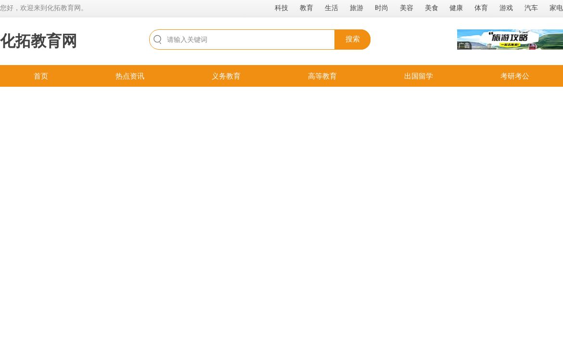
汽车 (531, 8)
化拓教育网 (38, 41)
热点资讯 (129, 76)
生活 (331, 8)
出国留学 (418, 76)
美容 (406, 8)
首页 (41, 76)
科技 (281, 8)
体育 (481, 8)
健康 (456, 8)
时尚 (381, 8)
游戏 (506, 8)
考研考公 (514, 76)
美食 (431, 8)
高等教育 (322, 76)
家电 (556, 8)
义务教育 (226, 76)
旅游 (356, 8)
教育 (306, 8)
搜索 (352, 39)
